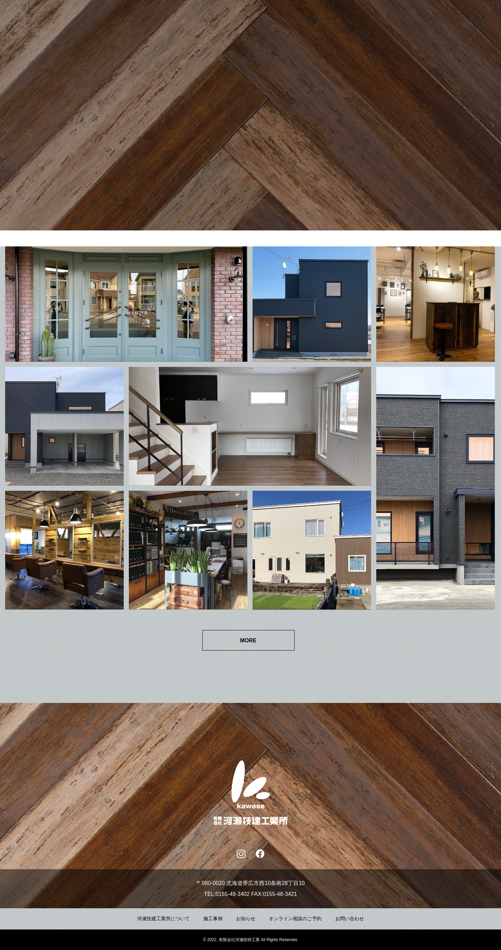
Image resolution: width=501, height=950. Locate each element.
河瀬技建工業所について (163, 918)
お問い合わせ (349, 918)
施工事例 (212, 918)
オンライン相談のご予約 (295, 918)
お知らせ (245, 918)
